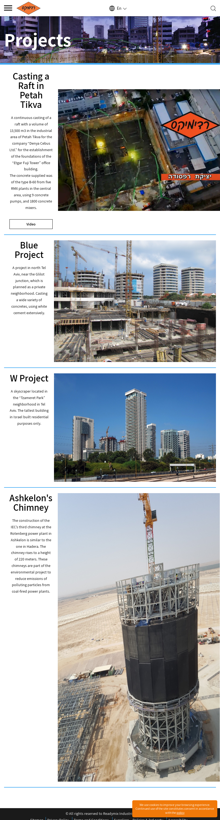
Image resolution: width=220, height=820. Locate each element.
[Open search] (213, 8)
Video (31, 224)
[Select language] (118, 8)
